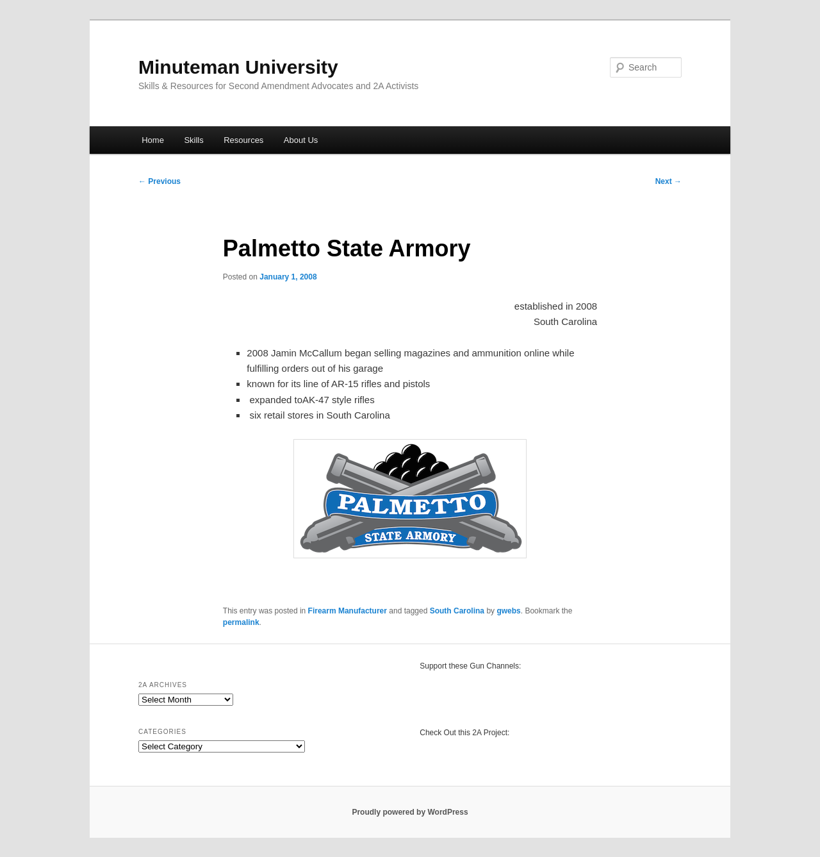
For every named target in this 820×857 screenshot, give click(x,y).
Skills (193, 140)
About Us (301, 140)
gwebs (508, 610)
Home (153, 140)
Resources (243, 140)
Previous (159, 181)
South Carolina (457, 610)
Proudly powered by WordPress (410, 812)
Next (668, 181)
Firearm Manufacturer (347, 610)
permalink (241, 622)
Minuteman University (238, 67)
